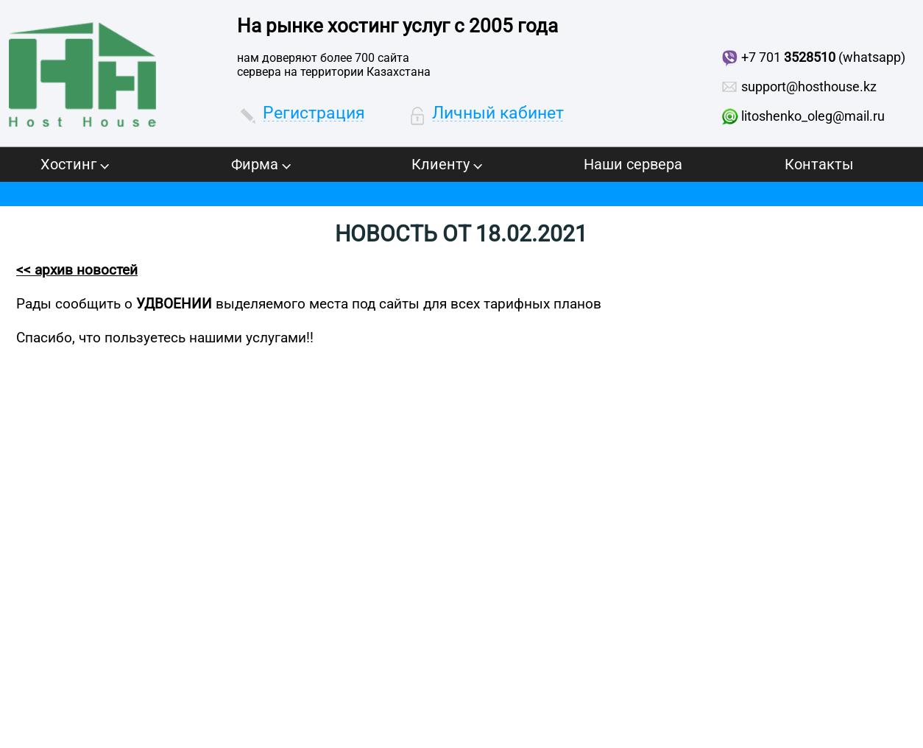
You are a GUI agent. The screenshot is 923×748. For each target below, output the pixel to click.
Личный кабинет (498, 113)
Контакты (819, 164)
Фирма (261, 164)
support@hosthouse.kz (809, 86)
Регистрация (314, 113)
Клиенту (446, 164)
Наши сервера (633, 164)
